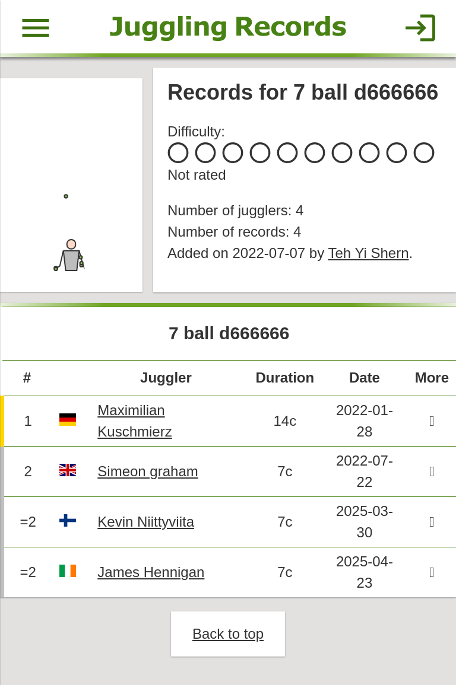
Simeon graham (147, 471)
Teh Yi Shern (368, 253)
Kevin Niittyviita (145, 522)
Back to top (228, 634)
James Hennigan (150, 572)
